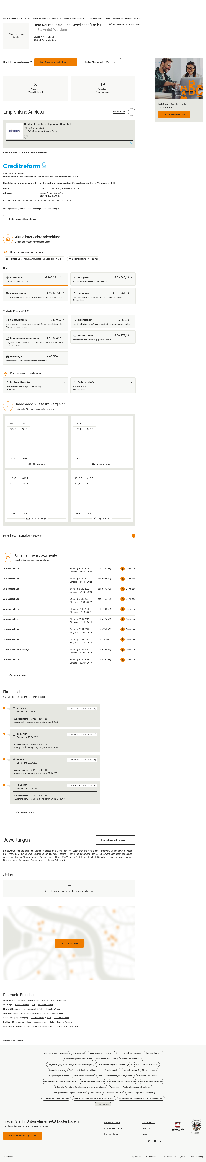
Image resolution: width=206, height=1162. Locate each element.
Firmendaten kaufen (113, 1128)
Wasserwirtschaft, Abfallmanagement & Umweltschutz (141, 1098)
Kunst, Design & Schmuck (83, 1076)
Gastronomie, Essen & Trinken (146, 1064)
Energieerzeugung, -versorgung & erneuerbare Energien (70, 1064)
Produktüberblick (112, 1122)
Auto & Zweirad (78, 1053)
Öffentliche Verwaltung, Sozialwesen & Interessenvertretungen (80, 1087)
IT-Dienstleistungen (149, 1070)
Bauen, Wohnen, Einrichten (100, 1053)
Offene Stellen (148, 1122)
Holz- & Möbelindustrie (110, 1070)
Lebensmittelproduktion (147, 1076)
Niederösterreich (34, 1000)
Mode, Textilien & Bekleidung (151, 1081)
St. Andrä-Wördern (58, 1000)
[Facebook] (143, 1141)
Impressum (136, 1157)
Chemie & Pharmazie (153, 1053)
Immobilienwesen (130, 1070)
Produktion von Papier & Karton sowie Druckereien (130, 1087)
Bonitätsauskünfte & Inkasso (22, 219)
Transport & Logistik (114, 1093)
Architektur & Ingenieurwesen (56, 1053)
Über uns (146, 1128)
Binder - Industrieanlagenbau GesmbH (47, 124)
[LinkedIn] (161, 1141)
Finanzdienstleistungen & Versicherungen (113, 1064)
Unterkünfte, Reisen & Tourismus (56, 1098)
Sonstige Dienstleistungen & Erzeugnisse (69, 1093)
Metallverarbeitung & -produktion (122, 1081)
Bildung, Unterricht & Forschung (128, 1053)
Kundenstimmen (112, 1134)
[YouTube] (155, 1141)
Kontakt (145, 1134)
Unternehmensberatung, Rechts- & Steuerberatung (94, 1098)
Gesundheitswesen (57, 1070)
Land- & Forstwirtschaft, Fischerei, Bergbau (115, 1076)
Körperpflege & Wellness (59, 1076)
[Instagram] (149, 1141)
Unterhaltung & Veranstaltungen (140, 1093)
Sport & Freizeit (96, 1093)
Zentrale (67, 200)
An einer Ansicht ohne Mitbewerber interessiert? (25, 152)
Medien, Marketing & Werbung (92, 1081)
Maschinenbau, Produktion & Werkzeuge (59, 1081)
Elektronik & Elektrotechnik (131, 1059)
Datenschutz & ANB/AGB (174, 1157)
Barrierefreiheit (152, 1157)
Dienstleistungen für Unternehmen (78, 1059)
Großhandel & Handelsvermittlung (82, 1070)
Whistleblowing (196, 1157)
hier (76, 176)
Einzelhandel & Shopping (106, 1059)
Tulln (46, 1000)
